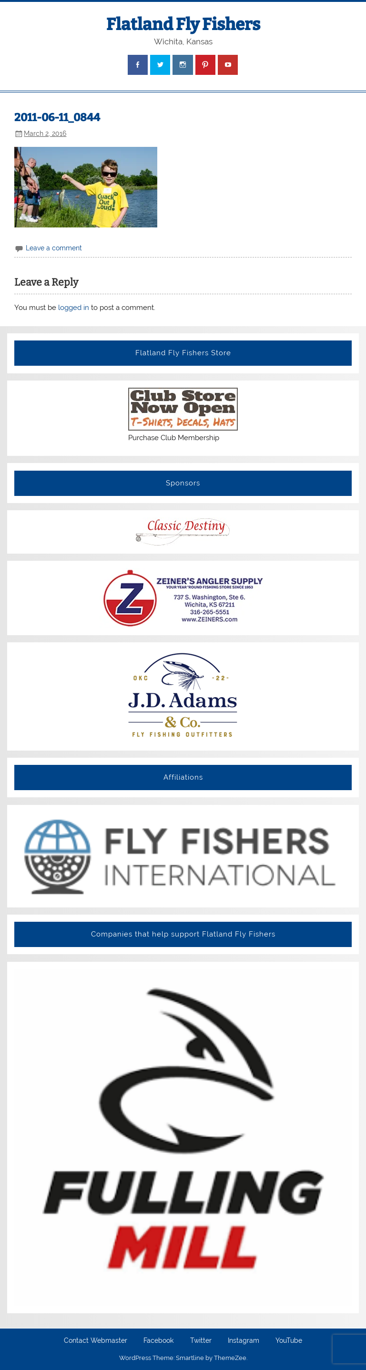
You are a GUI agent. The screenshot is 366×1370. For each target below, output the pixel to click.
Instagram (243, 1341)
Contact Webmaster (95, 1341)
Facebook (158, 1341)
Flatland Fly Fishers (183, 24)
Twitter (201, 1341)
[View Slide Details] (182, 856)
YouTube (288, 1341)
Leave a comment (54, 248)
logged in (73, 307)
